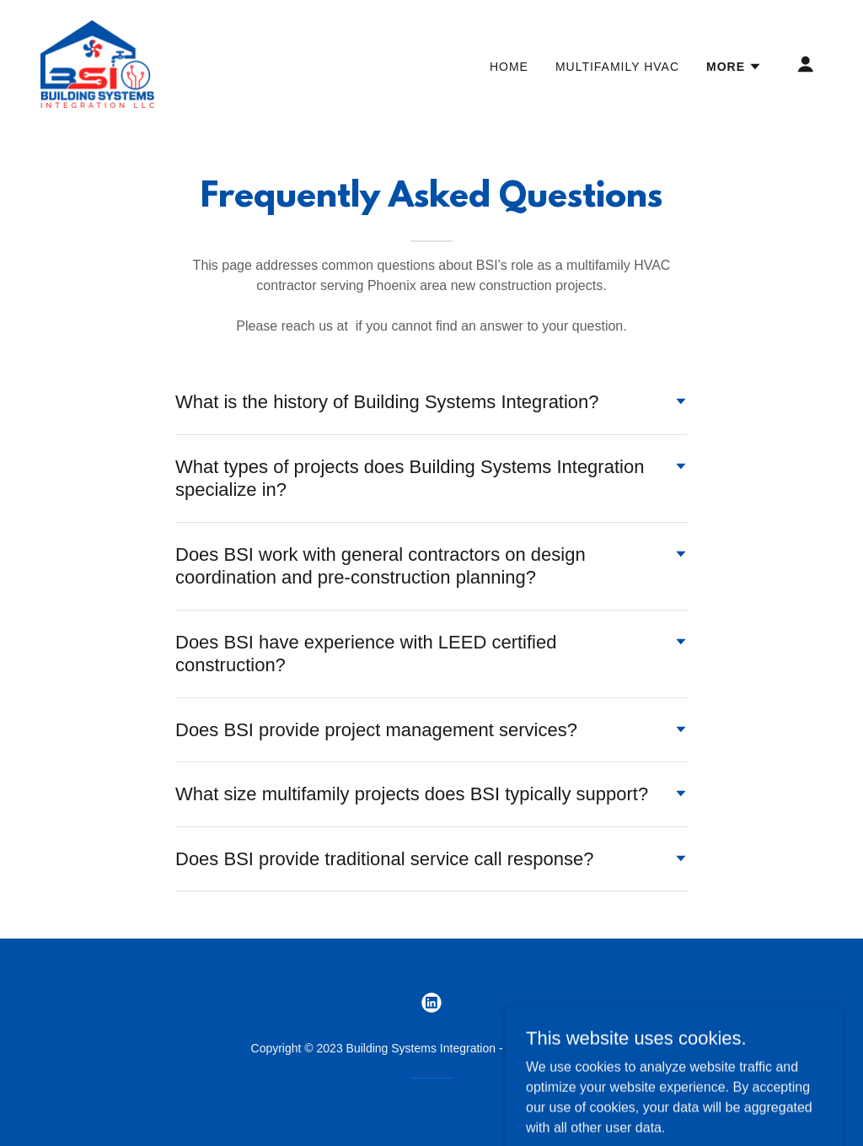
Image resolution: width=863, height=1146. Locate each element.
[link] (97, 63)
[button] (734, 66)
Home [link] (509, 66)
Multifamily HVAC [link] (617, 66)
